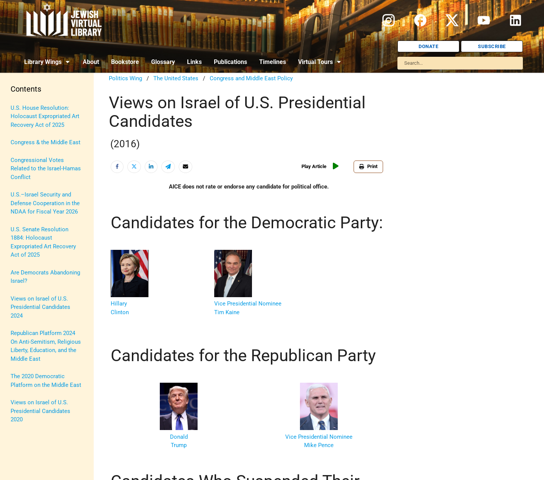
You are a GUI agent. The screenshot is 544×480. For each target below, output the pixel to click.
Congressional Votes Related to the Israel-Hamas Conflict (46, 169)
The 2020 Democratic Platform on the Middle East (46, 380)
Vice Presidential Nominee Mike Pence (318, 437)
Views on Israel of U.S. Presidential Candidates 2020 (40, 411)
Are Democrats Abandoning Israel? (45, 277)
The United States (175, 78)
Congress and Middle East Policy (251, 78)
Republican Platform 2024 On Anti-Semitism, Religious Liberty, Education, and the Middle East (46, 346)
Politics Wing (125, 78)
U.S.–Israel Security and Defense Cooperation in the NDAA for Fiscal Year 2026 (45, 203)
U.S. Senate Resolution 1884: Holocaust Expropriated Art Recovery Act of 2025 (43, 242)
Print (368, 166)
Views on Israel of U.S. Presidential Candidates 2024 (40, 307)
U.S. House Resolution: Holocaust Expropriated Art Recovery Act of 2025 (45, 116)
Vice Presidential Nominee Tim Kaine (247, 304)
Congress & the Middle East (45, 142)
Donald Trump (179, 437)
